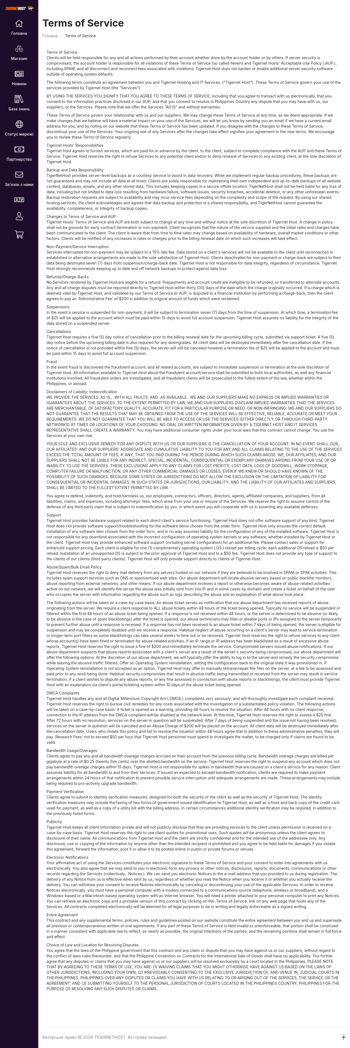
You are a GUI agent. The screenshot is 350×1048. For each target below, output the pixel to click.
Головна (50, 35)
